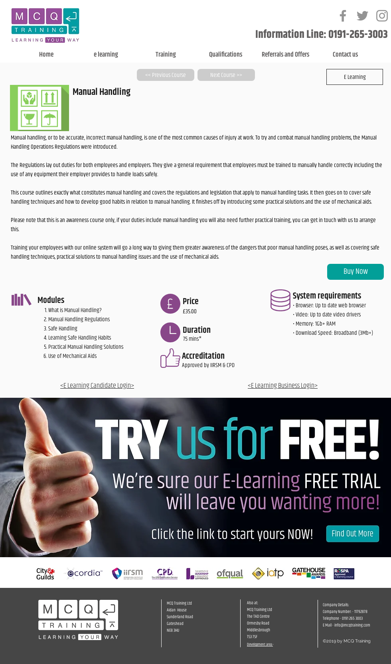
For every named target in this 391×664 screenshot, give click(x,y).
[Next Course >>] (226, 75)
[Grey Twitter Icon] (362, 16)
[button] (354, 77)
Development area (260, 644)
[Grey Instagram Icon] (382, 16)
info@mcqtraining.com (352, 625)
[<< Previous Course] (165, 75)
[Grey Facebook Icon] (343, 16)
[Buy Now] (355, 272)
